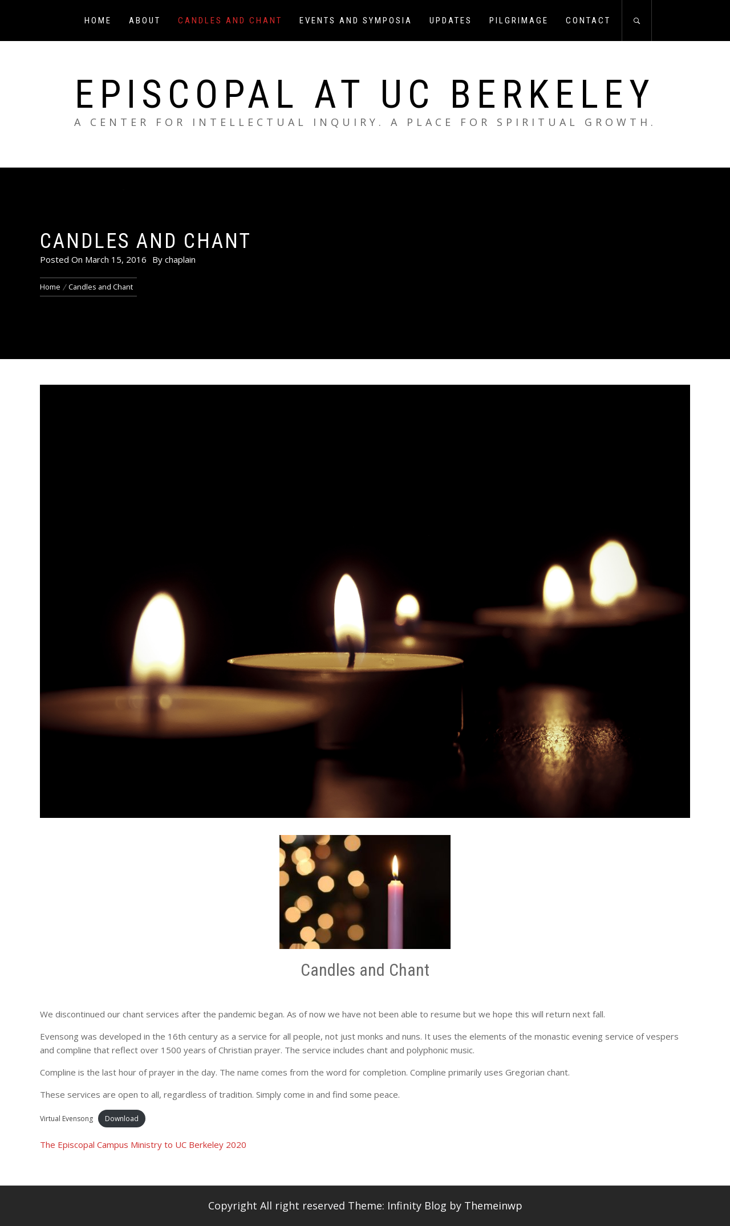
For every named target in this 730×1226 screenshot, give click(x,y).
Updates (450, 20)
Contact (588, 20)
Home (98, 20)
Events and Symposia (355, 20)
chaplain (180, 259)
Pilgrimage (519, 20)
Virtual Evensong (66, 1118)
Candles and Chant (230, 20)
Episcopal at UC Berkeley (365, 94)
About (145, 20)
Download (122, 1118)
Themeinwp (493, 1205)
